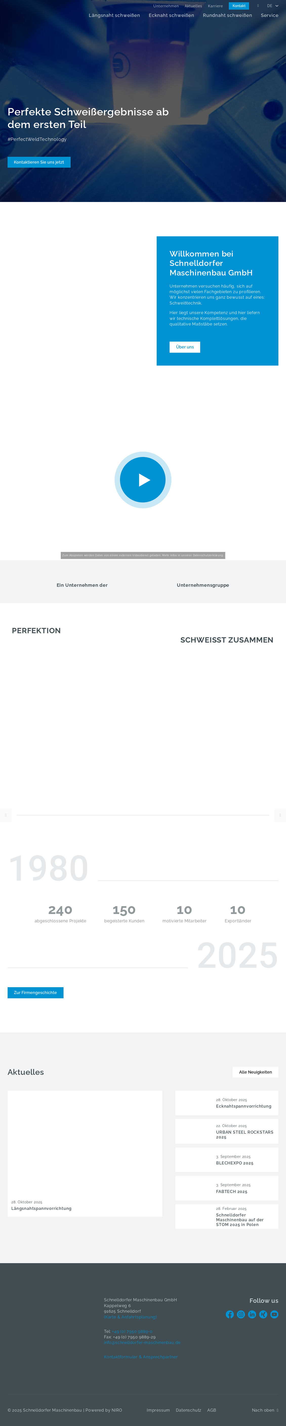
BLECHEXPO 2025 (234, 1163)
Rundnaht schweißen (227, 15)
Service (270, 15)
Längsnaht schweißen (114, 15)
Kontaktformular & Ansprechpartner (141, 1357)
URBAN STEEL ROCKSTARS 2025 (245, 1134)
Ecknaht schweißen (171, 15)
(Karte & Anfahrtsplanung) (130, 1317)
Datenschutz (188, 1410)
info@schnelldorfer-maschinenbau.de (142, 1342)
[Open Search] (258, 6)
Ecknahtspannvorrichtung (243, 1106)
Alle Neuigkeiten (255, 1072)
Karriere (215, 6)
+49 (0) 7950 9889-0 (132, 1331)
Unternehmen (166, 6)
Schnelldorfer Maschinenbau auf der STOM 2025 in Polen (240, 1220)
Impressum (158, 1410)
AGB (211, 1410)
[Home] (35, 13)
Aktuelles (193, 6)
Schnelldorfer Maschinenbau (52, 1410)
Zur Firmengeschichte (35, 992)
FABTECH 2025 (232, 1191)
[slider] (143, 815)
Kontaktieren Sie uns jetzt (39, 162)
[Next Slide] (280, 815)
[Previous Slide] (6, 815)
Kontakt (239, 6)
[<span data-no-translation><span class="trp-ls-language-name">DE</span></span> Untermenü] (277, 6)
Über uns (185, 347)
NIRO (117, 1410)
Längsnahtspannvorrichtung (41, 1208)
